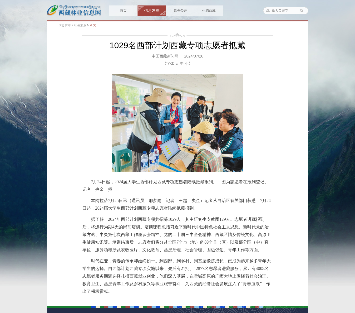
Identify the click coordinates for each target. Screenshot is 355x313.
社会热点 (80, 25)
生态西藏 (209, 10)
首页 (123, 10)
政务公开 (180, 10)
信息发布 (151, 11)
